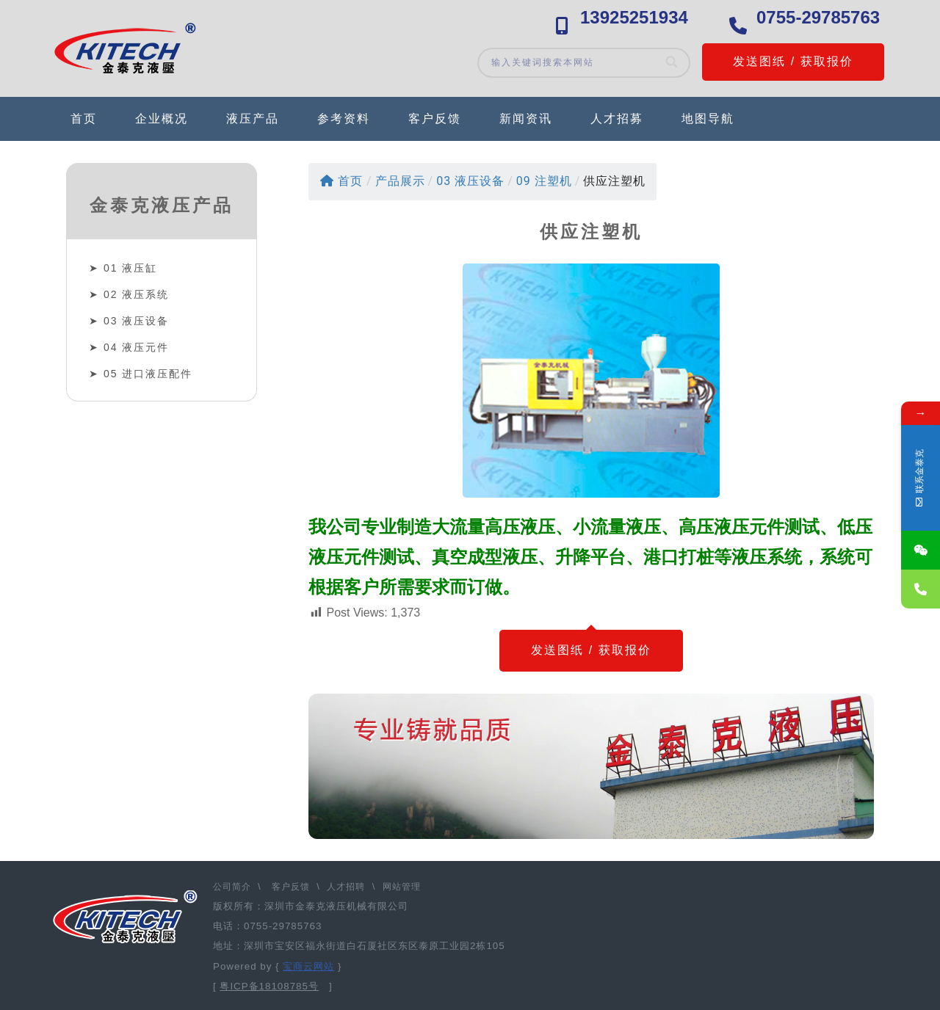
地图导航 (708, 118)
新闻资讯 (525, 118)
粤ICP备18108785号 (269, 986)
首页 (83, 118)
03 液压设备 (136, 321)
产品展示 (400, 181)
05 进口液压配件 (148, 373)
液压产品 (252, 118)
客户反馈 (434, 118)
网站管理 (402, 887)
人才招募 (616, 118)
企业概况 (161, 118)
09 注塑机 (544, 181)
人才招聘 (346, 887)
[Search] (672, 62)
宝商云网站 (308, 966)
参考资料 (343, 118)
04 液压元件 (136, 347)
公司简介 (233, 887)
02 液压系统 (136, 294)
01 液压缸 (130, 268)
